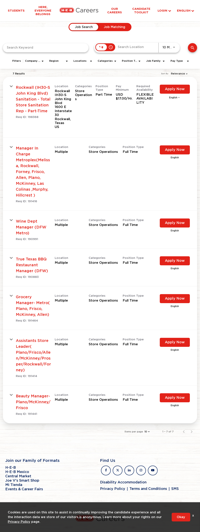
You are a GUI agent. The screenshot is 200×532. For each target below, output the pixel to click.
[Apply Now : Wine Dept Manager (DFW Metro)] (175, 222)
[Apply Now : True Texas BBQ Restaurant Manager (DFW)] (175, 260)
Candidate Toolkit (141, 10)
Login (164, 10)
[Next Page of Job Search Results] (192, 432)
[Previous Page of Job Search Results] (184, 432)
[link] (100, 107)
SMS (175, 489)
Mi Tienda (13, 485)
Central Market (18, 476)
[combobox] (46, 47)
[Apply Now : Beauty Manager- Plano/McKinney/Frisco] (175, 397)
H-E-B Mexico (17, 472)
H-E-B (10, 467)
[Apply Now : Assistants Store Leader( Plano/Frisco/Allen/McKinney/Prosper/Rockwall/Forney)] (175, 342)
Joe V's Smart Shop (22, 480)
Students (16, 10)
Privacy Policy (112, 489)
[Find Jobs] (192, 47)
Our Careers (114, 10)
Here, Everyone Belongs (43, 10)
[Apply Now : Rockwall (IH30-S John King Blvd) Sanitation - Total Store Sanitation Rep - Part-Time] (175, 89)
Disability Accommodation (123, 482)
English (185, 10)
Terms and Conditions (148, 489)
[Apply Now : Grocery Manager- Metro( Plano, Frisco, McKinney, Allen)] (175, 298)
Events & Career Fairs (24, 489)
